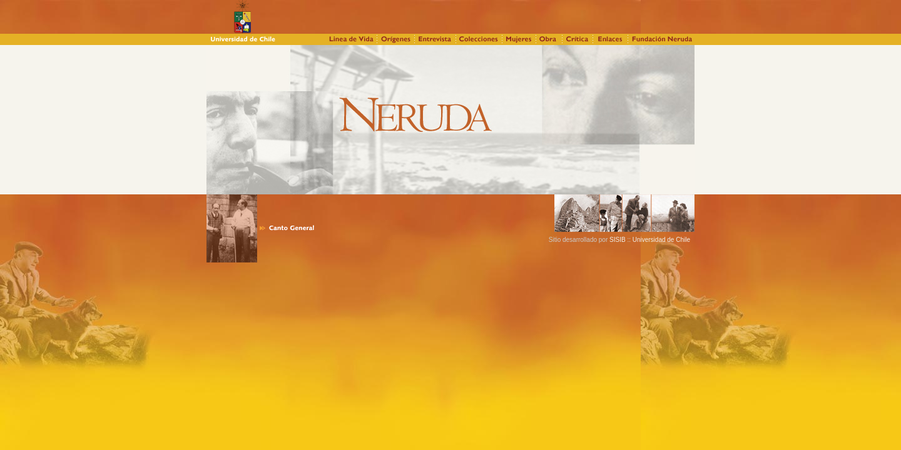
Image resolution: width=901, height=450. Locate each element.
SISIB (617, 239)
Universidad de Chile (660, 239)
